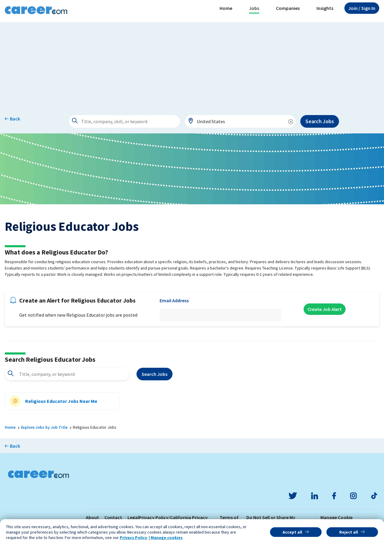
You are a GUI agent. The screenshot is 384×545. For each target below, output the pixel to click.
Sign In (361, 8)
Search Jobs (319, 121)
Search (154, 374)
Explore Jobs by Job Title (44, 427)
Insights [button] (324, 8)
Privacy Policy (133, 537)
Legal (133, 517)
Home (226, 8)
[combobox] (240, 121)
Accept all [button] (292, 532)
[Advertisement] (192, 64)
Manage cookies (167, 537)
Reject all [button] (348, 532)
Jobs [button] (254, 8)
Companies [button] (288, 8)
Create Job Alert (325, 309)
